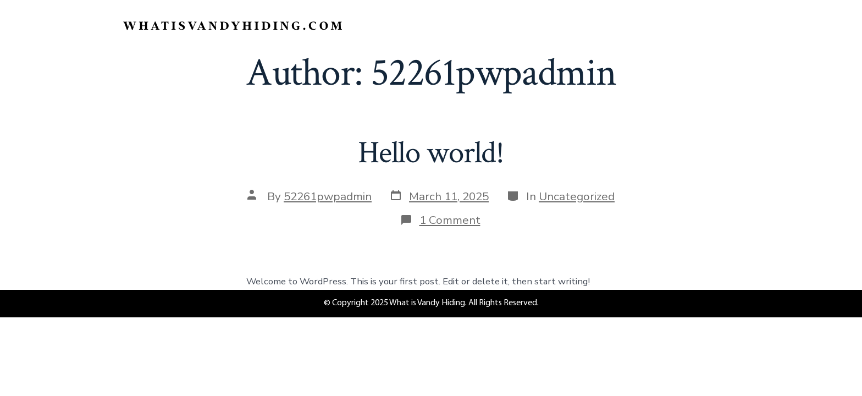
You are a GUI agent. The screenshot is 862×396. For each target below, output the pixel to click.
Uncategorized (577, 196)
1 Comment (449, 220)
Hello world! (431, 153)
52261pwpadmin (328, 196)
